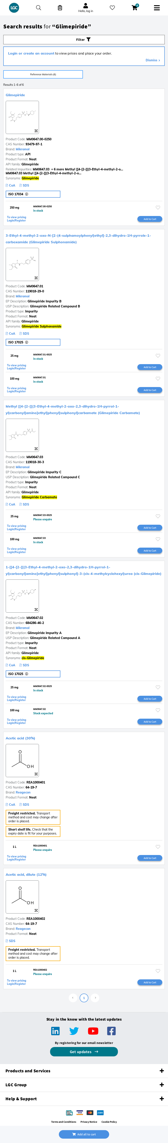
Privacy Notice (88, 1121)
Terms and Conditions (63, 1121)
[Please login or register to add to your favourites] (158, 207)
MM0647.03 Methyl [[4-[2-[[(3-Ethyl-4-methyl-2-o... (43, 173)
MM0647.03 (34, 457)
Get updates (81, 1051)
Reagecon (23, 792)
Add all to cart (84, 1134)
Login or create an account (31, 53)
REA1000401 (35, 782)
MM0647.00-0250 (38, 139)
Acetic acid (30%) (20, 738)
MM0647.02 (34, 618)
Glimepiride (15, 95)
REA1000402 (35, 919)
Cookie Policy (109, 1121)
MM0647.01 (34, 286)
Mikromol (23, 149)
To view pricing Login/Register (16, 219)
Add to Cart (150, 219)
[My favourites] (112, 8)
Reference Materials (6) (43, 74)
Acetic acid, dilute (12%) (26, 874)
